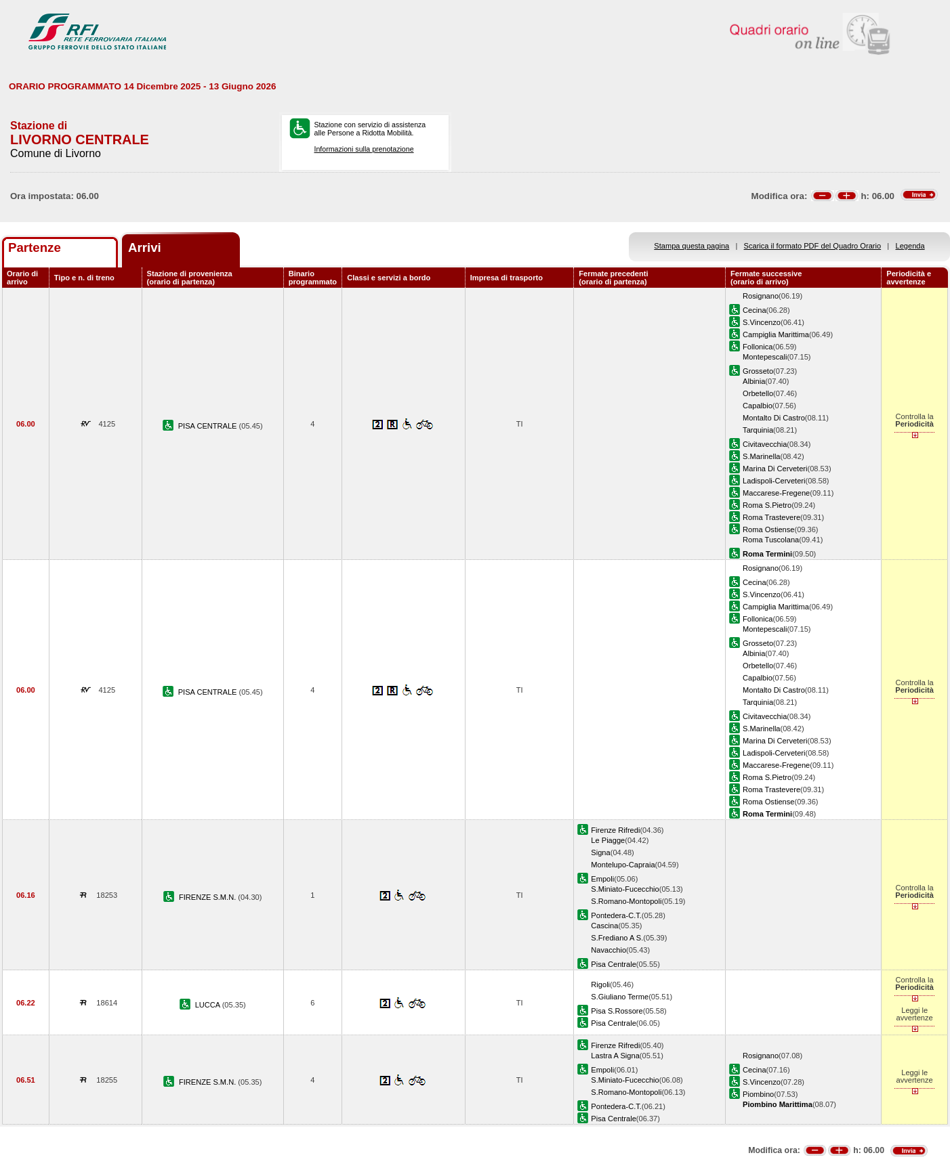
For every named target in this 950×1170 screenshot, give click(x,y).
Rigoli (600, 984)
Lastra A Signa (615, 1056)
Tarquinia (758, 430)
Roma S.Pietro (767, 505)
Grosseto (758, 371)
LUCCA (208, 1005)
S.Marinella (761, 456)
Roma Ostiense (768, 529)
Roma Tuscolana (771, 540)
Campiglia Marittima (776, 334)
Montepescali (765, 357)
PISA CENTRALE (208, 426)
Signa (600, 852)
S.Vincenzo (762, 322)
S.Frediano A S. (617, 938)
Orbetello (758, 393)
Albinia (754, 381)
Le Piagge (608, 840)
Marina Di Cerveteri (775, 468)
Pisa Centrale (613, 964)
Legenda (910, 246)
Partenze (34, 247)
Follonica (757, 347)
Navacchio (608, 950)
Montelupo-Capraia (623, 865)
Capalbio (757, 406)
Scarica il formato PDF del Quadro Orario (813, 246)
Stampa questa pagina (691, 246)
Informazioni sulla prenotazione (364, 149)
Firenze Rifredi (615, 830)
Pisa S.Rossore (616, 1011)
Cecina (754, 310)
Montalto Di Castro (774, 418)
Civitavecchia (765, 444)
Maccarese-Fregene (776, 493)
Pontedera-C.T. (616, 915)
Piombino (758, 1094)
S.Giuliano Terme (619, 997)
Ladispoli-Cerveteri (774, 481)
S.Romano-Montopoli (626, 901)
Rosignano (761, 296)
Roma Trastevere (771, 517)
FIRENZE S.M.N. (208, 897)
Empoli (602, 879)
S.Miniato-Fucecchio (625, 889)
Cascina (604, 926)
